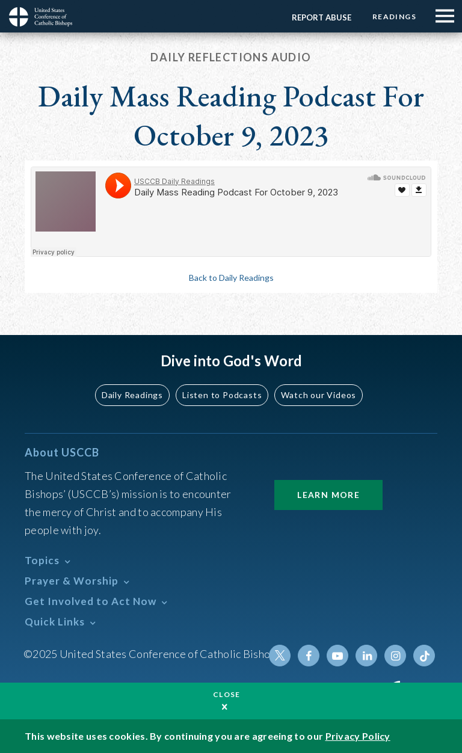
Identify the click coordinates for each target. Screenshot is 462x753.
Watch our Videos (318, 395)
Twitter (280, 655)
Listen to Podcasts (222, 395)
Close (227, 694)
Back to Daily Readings (231, 277)
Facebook (308, 655)
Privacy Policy (357, 736)
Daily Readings (132, 395)
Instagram (395, 655)
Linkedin (366, 655)
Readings (394, 16)
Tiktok (424, 655)
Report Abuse (321, 17)
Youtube (337, 655)
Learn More (328, 495)
